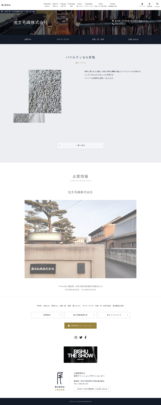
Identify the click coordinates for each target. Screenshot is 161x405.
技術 (69, 306)
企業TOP (27, 39)
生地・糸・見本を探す (103, 306)
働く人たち (77, 306)
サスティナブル (63, 39)
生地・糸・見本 (98, 39)
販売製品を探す (118, 306)
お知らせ (46, 306)
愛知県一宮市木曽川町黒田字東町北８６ (130, 21)
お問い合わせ (133, 39)
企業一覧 (7, 11)
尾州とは (54, 306)
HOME (39, 306)
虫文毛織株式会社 (17, 11)
